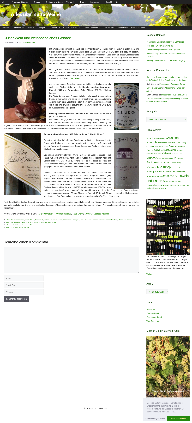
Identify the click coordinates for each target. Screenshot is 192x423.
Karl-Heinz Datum (154, 77)
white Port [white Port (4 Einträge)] (162, 188)
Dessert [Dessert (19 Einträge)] (173, 146)
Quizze (39, 2)
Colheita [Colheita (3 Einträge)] (161, 147)
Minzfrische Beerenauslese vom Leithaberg (165, 42)
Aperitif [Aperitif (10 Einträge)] (149, 138)
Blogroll (83, 2)
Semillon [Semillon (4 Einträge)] (160, 176)
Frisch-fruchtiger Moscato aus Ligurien (163, 50)
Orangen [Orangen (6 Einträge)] (169, 158)
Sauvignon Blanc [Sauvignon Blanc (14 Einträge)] (155, 171)
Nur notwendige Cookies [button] (155, 419)
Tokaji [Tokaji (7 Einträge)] (171, 181)
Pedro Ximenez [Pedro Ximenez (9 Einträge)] (163, 162)
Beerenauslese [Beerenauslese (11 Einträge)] (167, 142)
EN (116, 2)
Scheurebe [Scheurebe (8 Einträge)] (180, 172)
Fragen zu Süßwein (22, 2)
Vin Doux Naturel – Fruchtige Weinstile (54, 214)
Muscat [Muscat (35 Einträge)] (151, 158)
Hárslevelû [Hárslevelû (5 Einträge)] (157, 154)
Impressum (97, 2)
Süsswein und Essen (48, 222)
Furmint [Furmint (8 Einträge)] (149, 150)
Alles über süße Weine (36, 14)
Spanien (56, 28)
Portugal (43, 28)
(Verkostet (74, 78)
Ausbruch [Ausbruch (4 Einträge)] (163, 138)
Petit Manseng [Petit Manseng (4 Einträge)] (175, 163)
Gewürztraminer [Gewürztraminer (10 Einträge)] (168, 150)
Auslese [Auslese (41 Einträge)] (173, 138)
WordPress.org (152, 321)
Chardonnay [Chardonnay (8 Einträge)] (181, 142)
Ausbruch (88, 214)
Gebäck (24, 222)
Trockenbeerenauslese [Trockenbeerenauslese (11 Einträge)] (157, 185)
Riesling (37, 222)
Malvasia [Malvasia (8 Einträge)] (180, 154)
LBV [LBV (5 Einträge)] (173, 154)
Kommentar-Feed (154, 317)
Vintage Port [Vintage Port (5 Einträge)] (184, 185)
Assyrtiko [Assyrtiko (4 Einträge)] (157, 138)
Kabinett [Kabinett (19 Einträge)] (167, 153)
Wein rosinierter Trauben (108, 220)
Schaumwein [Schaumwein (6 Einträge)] (170, 172)
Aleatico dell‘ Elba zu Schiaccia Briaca (20, 225)
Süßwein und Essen (54, 2)
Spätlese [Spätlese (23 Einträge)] (168, 176)
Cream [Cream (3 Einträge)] (166, 147)
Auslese (17, 222)
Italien (31, 28)
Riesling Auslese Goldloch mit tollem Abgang (165, 61)
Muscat (30, 222)
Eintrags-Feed (152, 313)
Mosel (60, 220)
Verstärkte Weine (138, 28)
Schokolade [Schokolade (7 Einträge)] (151, 176)
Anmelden (150, 309)
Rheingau (75, 220)
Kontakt (109, 2)
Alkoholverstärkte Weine (15, 220)
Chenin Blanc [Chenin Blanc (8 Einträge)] (152, 146)
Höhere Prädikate (72, 28)
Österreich (67, 220)
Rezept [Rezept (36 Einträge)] (151, 167)
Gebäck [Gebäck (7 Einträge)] (157, 150)
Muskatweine (109, 28)
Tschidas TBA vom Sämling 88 (159, 46)
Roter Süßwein (85, 220)
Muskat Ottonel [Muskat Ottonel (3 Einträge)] (161, 158)
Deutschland (29, 220)
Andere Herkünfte (92, 28)
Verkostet (72, 2)
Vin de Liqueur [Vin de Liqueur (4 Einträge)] (174, 185)
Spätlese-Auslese (101, 214)
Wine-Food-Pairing (125, 220)
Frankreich (18, 28)
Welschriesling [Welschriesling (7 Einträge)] (152, 188)
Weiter (149, 274)
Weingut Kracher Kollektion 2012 (18, 227)
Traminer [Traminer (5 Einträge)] (177, 181)
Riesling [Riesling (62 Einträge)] (163, 167)
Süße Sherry (77, 214)
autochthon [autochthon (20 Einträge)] (153, 142)
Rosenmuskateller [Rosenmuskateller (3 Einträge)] (175, 168)
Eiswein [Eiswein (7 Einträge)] (181, 147)
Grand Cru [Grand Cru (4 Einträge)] (179, 150)
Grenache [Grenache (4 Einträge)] (149, 154)
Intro (6, 2)
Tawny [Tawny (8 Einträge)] (165, 181)
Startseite (5, 28)
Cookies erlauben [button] (178, 419)
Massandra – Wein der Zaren (172, 84)
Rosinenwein (123, 28)
